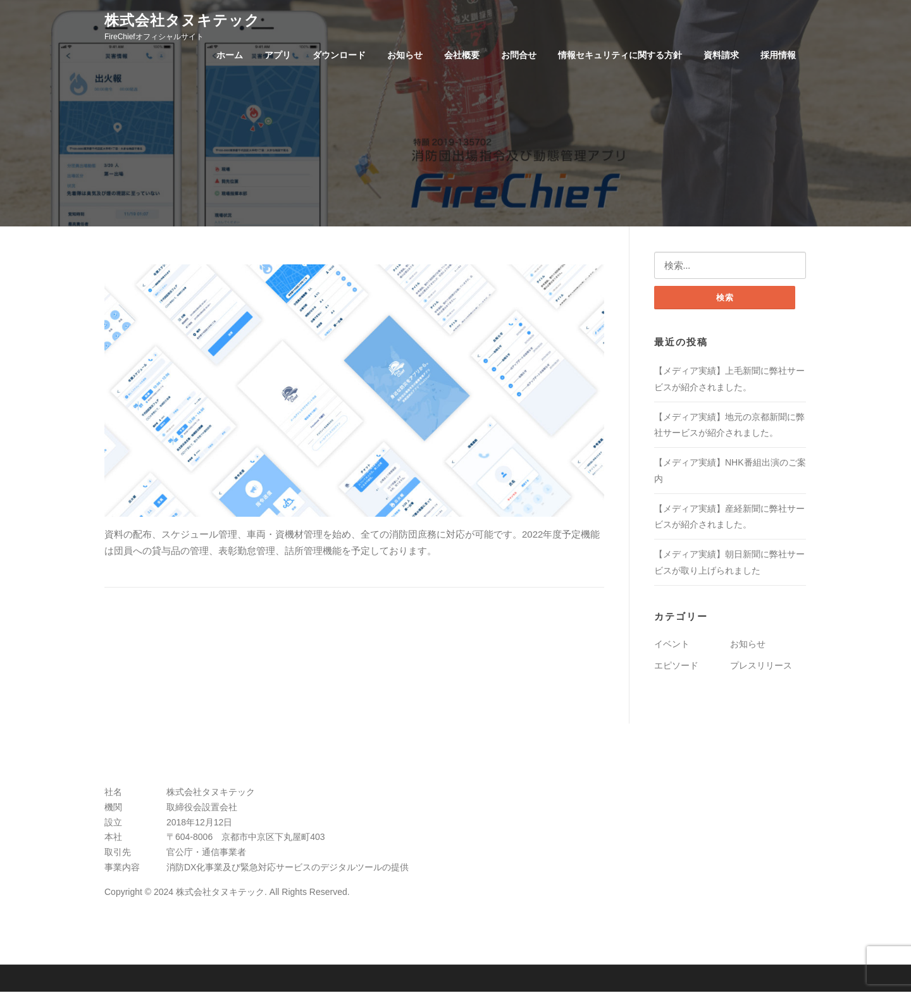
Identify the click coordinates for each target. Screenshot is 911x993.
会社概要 (462, 55)
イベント (672, 645)
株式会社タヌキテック (182, 19)
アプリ (277, 55)
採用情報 (778, 55)
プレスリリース (761, 667)
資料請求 (721, 55)
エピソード (676, 667)
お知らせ (405, 55)
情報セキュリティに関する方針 (620, 55)
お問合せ (518, 55)
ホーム (229, 55)
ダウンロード (339, 55)
